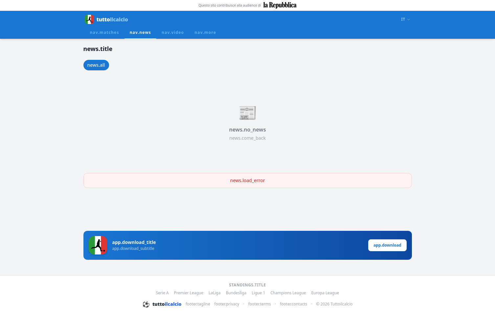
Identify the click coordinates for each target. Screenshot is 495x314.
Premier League (188, 293)
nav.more (205, 32)
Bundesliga (236, 293)
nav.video (173, 32)
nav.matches (104, 32)
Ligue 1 (258, 293)
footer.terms (259, 304)
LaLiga (215, 293)
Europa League (325, 293)
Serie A (162, 293)
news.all (96, 65)
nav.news (140, 32)
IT (405, 19)
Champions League (288, 293)
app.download (387, 245)
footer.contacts (293, 304)
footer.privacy (226, 304)
